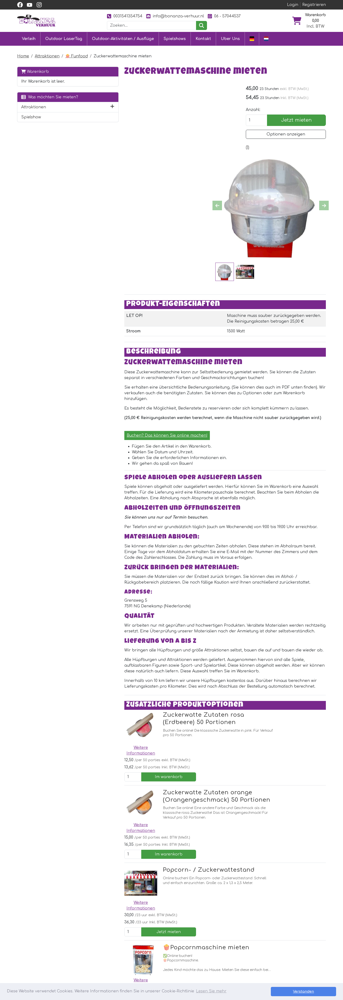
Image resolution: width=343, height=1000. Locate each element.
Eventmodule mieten (100, 949)
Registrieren (314, 5)
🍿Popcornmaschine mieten (178, 802)
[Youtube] (109, 900)
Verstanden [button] (319, 991)
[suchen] (201, 25)
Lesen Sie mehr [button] (211, 991)
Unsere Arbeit (219, 949)
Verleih (28, 38)
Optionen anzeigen (289, 134)
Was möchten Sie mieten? (49, 96)
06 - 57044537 (224, 16)
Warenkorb (35, 71)
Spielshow (31, 117)
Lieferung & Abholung (164, 949)
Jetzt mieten (300, 120)
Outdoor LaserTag (63, 38)
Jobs (148, 966)
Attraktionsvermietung (102, 957)
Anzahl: (260, 110)
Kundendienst (156, 940)
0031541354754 (124, 16)
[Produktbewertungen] (254, 147)
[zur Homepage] (36, 20)
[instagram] (39, 5)
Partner (213, 940)
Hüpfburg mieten (97, 940)
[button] (83, 107)
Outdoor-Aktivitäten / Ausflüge (123, 38)
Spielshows (175, 38)
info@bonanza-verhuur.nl (175, 16)
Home (23, 56)
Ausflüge (88, 966)
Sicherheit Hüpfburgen (166, 974)
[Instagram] (119, 900)
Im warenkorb (298, 661)
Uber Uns (230, 38)
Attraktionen (47, 56)
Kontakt (203, 38)
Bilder (211, 957)
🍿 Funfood (76, 56)
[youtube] (29, 5)
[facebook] (20, 5)
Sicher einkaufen (159, 957)
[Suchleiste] (152, 25)
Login (292, 5)
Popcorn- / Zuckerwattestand (181, 749)
